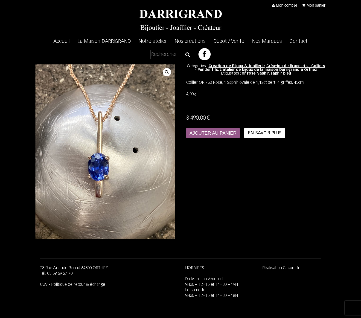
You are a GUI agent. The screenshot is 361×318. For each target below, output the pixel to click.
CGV (43, 285)
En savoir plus (265, 133)
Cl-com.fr (291, 268)
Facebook (204, 54)
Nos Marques (267, 41)
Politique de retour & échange (78, 285)
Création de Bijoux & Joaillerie (237, 66)
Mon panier (316, 6)
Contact (299, 41)
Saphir (263, 73)
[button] (167, 72)
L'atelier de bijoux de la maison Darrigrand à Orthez (268, 70)
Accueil (61, 41)
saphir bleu (281, 73)
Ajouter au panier (212, 133)
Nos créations (190, 41)
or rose (249, 73)
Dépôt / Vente (228, 41)
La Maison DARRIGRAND (104, 41)
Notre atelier (153, 41)
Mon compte (286, 6)
